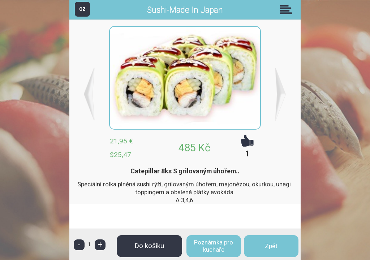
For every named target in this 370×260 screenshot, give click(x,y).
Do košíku (149, 246)
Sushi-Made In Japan (185, 10)
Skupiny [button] (287, 9)
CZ (82, 9)
